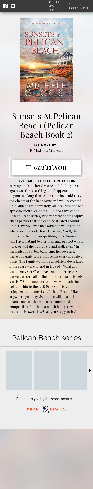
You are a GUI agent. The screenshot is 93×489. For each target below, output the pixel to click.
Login (84, 6)
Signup (73, 6)
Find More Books (54, 6)
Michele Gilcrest (48, 150)
